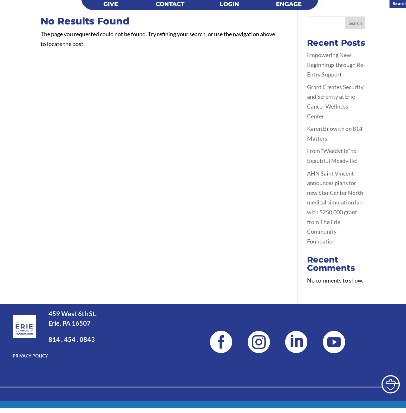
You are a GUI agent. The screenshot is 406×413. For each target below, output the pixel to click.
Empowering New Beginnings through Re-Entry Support (336, 64)
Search (355, 23)
